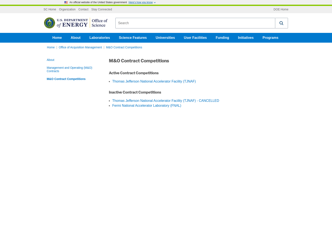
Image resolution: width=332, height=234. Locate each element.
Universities (165, 37)
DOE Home (281, 9)
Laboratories (99, 37)
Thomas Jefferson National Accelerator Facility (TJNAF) (154, 81)
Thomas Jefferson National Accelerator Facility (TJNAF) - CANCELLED (165, 100)
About (75, 37)
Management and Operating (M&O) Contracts (69, 69)
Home (57, 37)
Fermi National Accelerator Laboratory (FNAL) (146, 105)
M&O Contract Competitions (124, 47)
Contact (83, 9)
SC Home (50, 9)
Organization (67, 9)
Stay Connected (101, 9)
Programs (270, 37)
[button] (281, 23)
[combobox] (195, 23)
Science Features (133, 37)
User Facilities (195, 37)
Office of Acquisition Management (80, 47)
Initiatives (246, 37)
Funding (222, 37)
